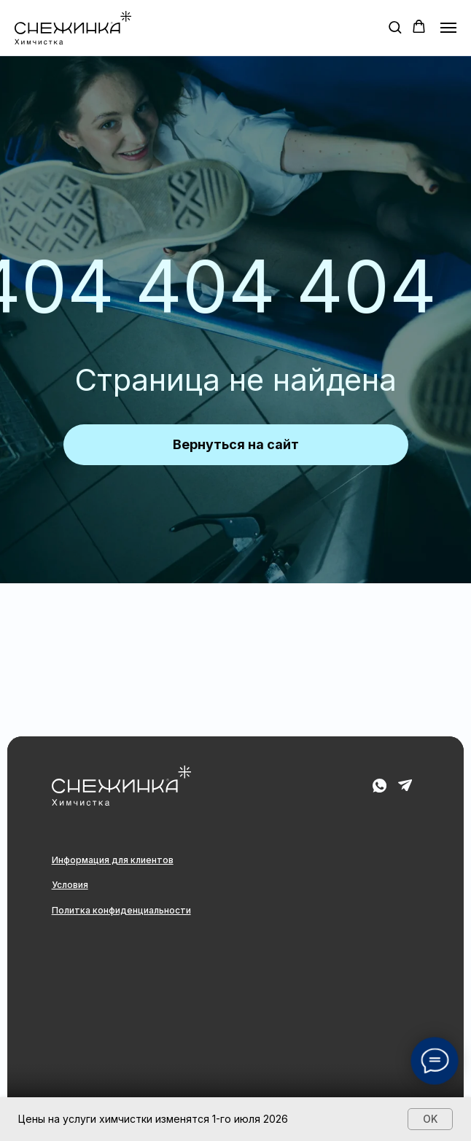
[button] (395, 27)
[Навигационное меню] (448, 28)
